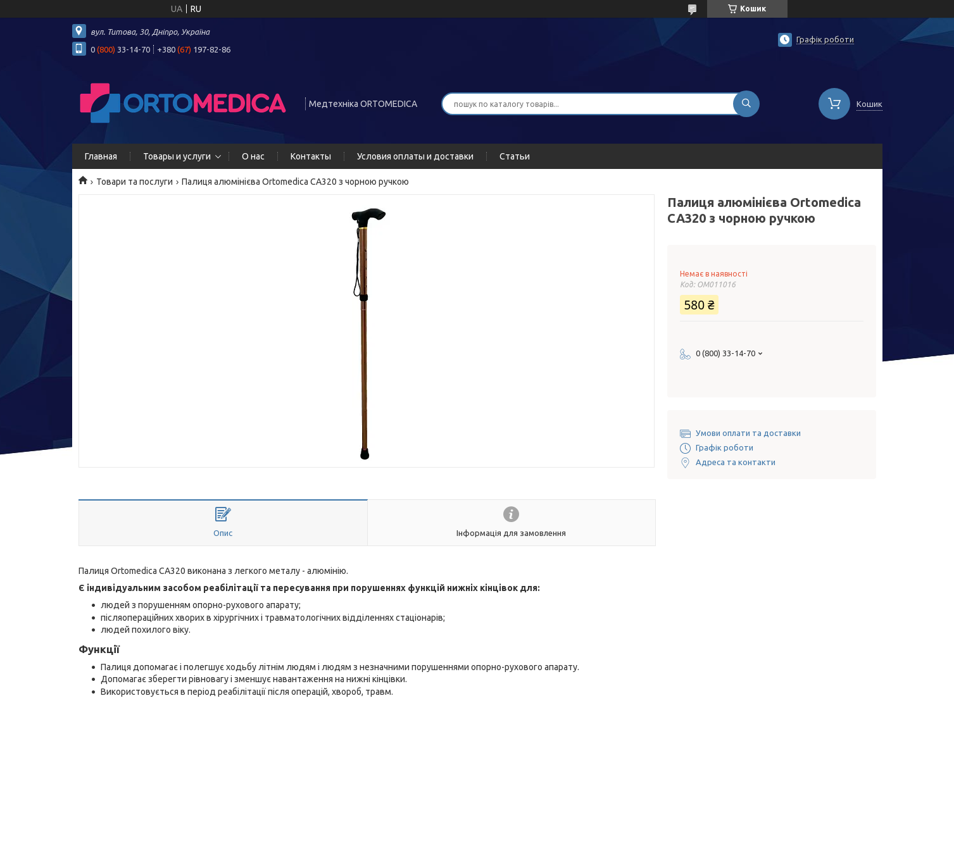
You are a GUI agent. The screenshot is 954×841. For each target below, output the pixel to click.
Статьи (514, 156)
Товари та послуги (134, 182)
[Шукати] (746, 103)
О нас (253, 156)
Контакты (311, 156)
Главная (101, 156)
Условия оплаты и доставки (415, 156)
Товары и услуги (177, 156)
